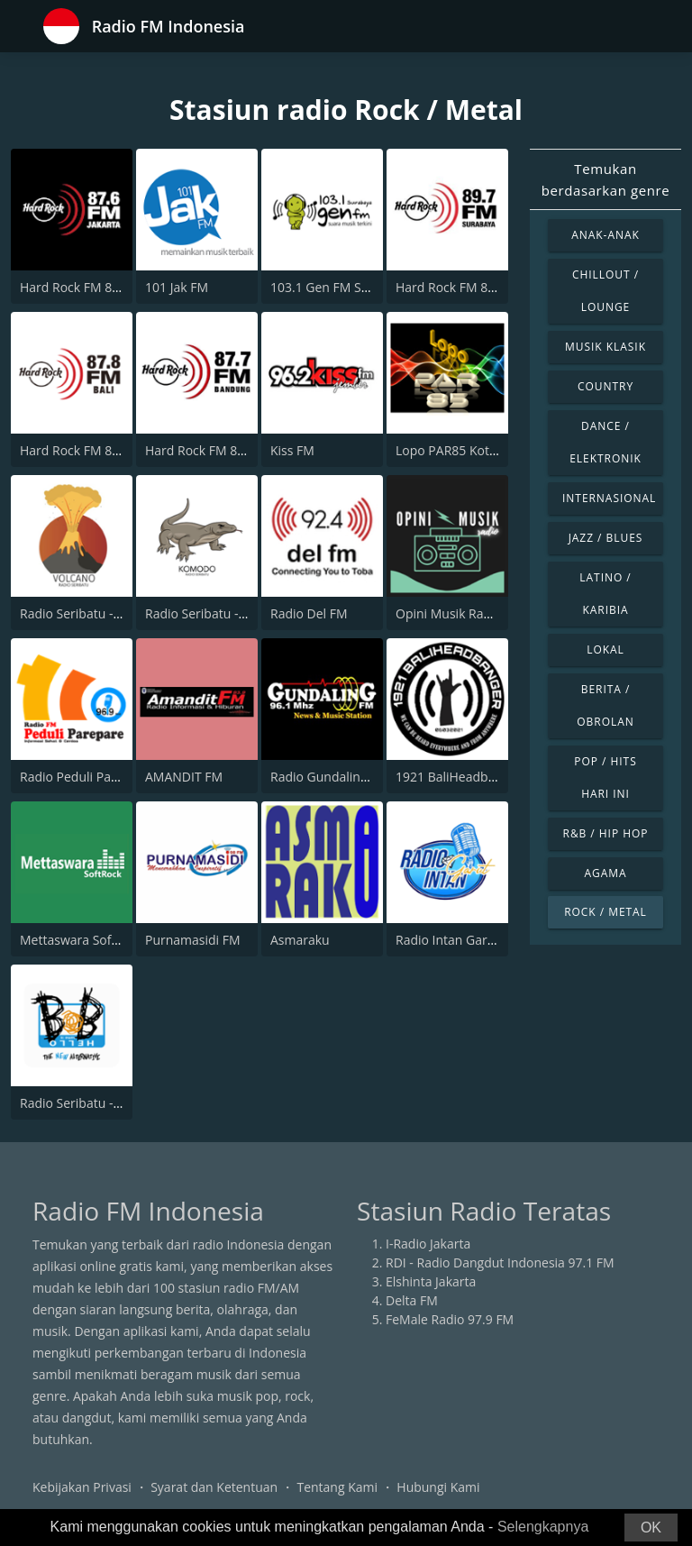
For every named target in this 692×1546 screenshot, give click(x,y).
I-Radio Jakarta (428, 1243)
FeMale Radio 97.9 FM (450, 1319)
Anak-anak (605, 234)
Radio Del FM (309, 613)
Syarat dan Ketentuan (214, 1487)
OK (651, 1527)
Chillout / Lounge (605, 291)
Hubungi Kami (437, 1487)
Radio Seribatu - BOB (81, 1102)
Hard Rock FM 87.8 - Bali (91, 450)
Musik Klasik (605, 346)
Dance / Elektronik (605, 442)
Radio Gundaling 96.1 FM (343, 776)
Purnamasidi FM (193, 939)
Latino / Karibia (605, 593)
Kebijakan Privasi (82, 1487)
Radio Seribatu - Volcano (91, 613)
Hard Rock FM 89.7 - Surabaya (483, 287)
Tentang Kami (337, 1487)
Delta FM (412, 1300)
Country (605, 386)
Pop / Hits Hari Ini (605, 777)
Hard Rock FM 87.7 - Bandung (231, 450)
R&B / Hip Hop (606, 833)
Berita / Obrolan (605, 705)
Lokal (605, 649)
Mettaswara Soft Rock (83, 939)
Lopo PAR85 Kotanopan (465, 450)
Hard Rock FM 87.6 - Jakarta (100, 287)
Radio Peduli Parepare (85, 776)
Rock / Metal (605, 911)
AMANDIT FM (184, 776)
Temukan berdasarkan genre (606, 179)
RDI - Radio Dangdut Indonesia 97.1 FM (500, 1262)
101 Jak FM (176, 287)
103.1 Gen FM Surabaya (339, 287)
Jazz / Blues (606, 537)
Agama (605, 873)
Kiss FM (292, 450)
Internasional (609, 498)
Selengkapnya (542, 1526)
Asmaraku (300, 939)
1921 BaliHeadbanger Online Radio (498, 776)
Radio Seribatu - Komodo (218, 613)
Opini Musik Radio (449, 613)
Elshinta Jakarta (431, 1281)
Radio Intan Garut (447, 939)
